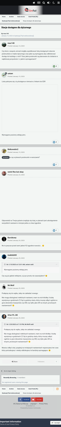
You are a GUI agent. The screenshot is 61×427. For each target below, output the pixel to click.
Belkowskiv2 (13, 149)
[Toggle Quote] (5, 264)
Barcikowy (12, 238)
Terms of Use (4, 424)
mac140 (6, 33)
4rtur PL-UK (13, 315)
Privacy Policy (43, 404)
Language (33, 404)
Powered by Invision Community (30, 408)
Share (14, 361)
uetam (10, 73)
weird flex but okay (16, 172)
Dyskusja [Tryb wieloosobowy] (24, 36)
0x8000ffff (12, 255)
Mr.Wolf (11, 285)
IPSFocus (25, 404)
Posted (16, 46)
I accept (55, 423)
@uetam (6, 157)
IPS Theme (16, 404)
